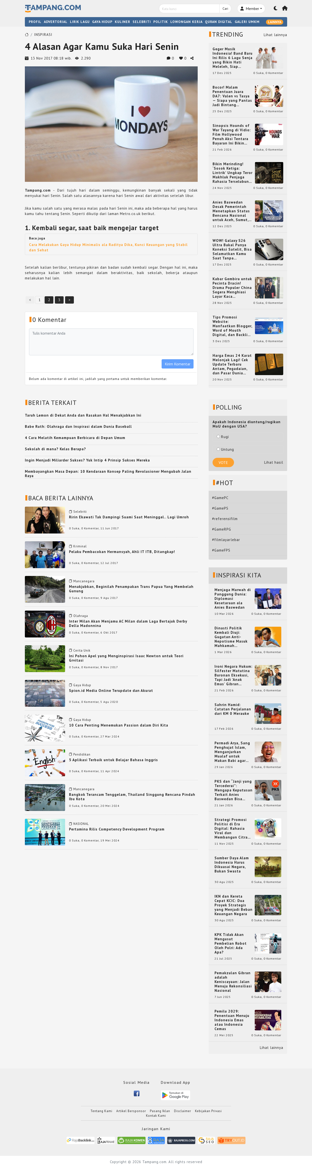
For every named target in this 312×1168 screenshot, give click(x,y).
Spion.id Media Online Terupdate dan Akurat (111, 690)
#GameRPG (221, 529)
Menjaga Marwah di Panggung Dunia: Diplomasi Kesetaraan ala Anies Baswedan (232, 599)
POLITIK (160, 22)
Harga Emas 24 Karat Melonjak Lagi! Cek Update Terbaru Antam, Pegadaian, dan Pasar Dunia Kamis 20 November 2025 (232, 364)
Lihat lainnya (275, 34)
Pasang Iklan (160, 1111)
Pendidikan (81, 754)
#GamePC (220, 497)
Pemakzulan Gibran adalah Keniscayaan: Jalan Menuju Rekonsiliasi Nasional (233, 982)
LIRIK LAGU (80, 22)
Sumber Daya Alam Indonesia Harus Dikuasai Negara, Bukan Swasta (231, 864)
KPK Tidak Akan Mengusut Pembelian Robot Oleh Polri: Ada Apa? (230, 943)
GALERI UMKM (247, 22)
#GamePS (220, 508)
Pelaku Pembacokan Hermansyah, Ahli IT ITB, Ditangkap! (122, 551)
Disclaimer (182, 1111)
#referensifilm (225, 518)
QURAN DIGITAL (218, 22)
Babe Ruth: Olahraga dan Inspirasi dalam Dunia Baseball (78, 426)
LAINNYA (274, 22)
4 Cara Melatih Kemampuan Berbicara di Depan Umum (75, 437)
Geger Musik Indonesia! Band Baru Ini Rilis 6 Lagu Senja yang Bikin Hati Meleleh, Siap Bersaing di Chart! (233, 58)
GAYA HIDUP (102, 22)
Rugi (223, 436)
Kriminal (80, 546)
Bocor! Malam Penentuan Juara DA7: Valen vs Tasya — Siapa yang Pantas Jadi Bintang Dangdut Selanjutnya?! (232, 96)
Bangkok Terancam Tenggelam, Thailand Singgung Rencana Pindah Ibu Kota (132, 796)
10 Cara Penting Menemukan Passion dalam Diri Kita (118, 725)
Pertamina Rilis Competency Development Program (117, 829)
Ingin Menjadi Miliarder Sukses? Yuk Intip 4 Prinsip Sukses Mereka (87, 460)
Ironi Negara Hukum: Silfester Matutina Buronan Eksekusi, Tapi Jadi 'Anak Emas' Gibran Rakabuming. (233, 675)
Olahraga (80, 616)
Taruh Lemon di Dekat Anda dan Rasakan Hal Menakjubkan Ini (83, 415)
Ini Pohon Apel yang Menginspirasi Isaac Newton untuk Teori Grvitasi (126, 658)
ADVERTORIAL (56, 22)
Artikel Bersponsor (131, 1111)
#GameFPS (221, 550)
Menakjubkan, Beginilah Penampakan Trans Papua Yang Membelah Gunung (131, 588)
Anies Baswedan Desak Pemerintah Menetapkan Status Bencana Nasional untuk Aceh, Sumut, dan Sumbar (231, 211)
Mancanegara (84, 581)
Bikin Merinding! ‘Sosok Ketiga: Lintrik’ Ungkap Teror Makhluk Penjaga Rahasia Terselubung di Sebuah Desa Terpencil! (233, 173)
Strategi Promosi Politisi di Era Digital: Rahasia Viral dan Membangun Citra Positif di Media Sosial (231, 829)
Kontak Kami (156, 1116)
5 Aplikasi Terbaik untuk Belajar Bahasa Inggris (113, 760)
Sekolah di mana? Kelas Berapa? (55, 449)
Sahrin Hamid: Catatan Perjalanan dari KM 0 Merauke (232, 709)
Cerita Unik (81, 650)
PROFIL (35, 22)
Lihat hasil (273, 462)
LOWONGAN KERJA (186, 22)
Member (249, 8)
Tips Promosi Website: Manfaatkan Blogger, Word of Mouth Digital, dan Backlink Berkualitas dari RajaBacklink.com (232, 326)
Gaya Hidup (82, 685)
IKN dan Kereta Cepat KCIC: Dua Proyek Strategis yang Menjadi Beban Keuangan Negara (233, 905)
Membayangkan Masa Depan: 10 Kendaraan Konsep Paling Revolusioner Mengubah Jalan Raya (108, 473)
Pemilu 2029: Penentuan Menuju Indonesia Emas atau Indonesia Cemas (231, 1020)
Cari (225, 8)
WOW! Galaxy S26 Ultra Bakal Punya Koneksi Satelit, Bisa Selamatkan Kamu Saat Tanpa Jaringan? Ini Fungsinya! (232, 249)
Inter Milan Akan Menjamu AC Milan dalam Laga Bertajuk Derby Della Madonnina (128, 623)
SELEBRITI (142, 22)
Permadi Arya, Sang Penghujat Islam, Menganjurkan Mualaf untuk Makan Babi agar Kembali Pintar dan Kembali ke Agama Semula (232, 752)
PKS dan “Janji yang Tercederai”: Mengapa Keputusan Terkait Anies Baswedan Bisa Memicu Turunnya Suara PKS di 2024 (233, 790)
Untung (225, 449)
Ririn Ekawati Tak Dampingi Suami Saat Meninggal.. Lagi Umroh (129, 517)
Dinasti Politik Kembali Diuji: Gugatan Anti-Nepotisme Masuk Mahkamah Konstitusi (231, 637)
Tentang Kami (101, 1111)
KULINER (122, 22)
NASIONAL (81, 824)
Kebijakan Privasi (208, 1111)
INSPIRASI (43, 34)
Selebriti (80, 512)
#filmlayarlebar (226, 539)
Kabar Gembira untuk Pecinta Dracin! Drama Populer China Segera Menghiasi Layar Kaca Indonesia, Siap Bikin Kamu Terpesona (232, 288)
